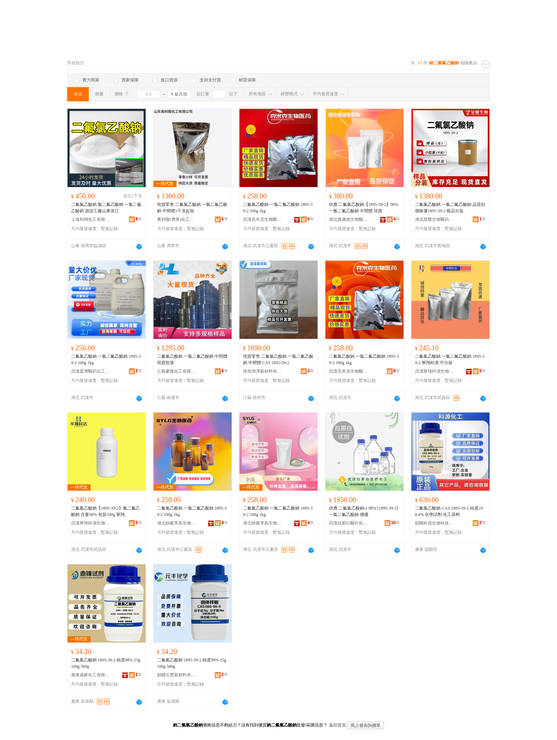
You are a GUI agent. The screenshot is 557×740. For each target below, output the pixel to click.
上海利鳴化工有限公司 (90, 219)
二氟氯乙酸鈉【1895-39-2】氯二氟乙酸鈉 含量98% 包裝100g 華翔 (105, 511)
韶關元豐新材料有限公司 (176, 674)
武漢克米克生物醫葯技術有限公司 (262, 219)
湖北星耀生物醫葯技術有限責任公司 (434, 219)
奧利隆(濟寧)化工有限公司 (176, 219)
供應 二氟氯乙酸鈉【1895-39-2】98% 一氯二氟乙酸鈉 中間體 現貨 (363, 207)
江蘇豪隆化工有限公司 (176, 371)
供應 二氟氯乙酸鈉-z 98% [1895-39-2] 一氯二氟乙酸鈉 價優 (363, 511)
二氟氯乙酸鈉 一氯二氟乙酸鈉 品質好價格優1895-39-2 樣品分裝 (450, 207)
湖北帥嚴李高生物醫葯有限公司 (176, 523)
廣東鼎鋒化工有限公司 (90, 674)
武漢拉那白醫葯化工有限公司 (348, 523)
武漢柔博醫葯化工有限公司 (90, 371)
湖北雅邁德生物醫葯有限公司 (348, 219)
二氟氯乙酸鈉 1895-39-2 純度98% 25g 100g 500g (105, 663)
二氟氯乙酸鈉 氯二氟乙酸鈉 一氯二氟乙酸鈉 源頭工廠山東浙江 (106, 207)
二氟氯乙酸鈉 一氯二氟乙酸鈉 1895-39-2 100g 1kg (278, 207)
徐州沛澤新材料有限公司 (262, 371)
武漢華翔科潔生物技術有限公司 (434, 371)
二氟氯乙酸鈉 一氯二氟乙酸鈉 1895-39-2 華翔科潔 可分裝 (450, 359)
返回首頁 (337, 725)
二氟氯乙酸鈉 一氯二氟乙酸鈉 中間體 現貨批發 (192, 359)
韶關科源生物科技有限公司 (434, 523)
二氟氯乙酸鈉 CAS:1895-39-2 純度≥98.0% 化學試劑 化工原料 (449, 511)
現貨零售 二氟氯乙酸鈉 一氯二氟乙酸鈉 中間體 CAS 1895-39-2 (278, 359)
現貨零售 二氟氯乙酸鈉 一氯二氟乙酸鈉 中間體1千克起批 (192, 207)
